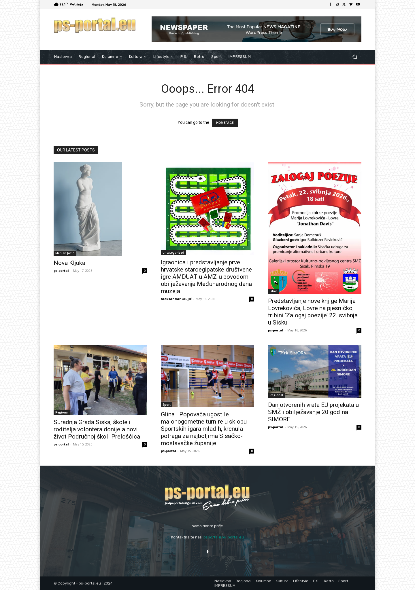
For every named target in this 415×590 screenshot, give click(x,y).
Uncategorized (173, 253)
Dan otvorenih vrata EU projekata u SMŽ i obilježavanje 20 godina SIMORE (313, 412)
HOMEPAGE (224, 123)
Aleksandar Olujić (176, 299)
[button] (354, 57)
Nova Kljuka (69, 262)
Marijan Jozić (64, 253)
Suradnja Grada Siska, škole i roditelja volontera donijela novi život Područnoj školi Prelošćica (97, 429)
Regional (62, 412)
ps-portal (61, 270)
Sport (167, 405)
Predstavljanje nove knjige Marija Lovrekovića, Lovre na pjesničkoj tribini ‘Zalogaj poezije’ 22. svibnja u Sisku (313, 311)
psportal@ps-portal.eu (223, 537)
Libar (273, 291)
